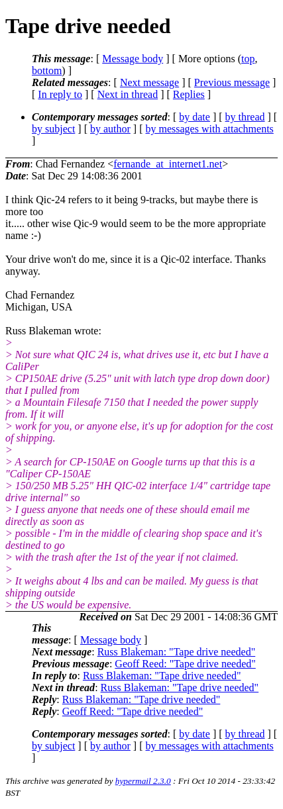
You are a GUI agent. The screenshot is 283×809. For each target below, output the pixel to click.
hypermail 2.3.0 (143, 781)
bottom (47, 70)
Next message (149, 82)
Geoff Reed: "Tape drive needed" (185, 663)
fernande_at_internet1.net (167, 163)
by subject (53, 128)
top (248, 58)
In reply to (60, 94)
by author (110, 128)
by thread (245, 116)
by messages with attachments (210, 128)
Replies (189, 94)
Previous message (232, 82)
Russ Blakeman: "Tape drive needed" (176, 651)
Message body (132, 58)
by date (194, 116)
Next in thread (127, 94)
